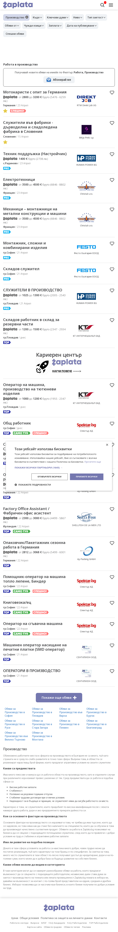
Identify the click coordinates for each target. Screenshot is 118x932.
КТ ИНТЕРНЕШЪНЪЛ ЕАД (86, 353)
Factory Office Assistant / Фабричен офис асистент (29, 531)
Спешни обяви (15, 33)
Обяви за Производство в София (15, 739)
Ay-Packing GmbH (86, 510)
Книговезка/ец (18, 624)
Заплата (58, 25)
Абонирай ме (62, 79)
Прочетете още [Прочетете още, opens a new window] (93, 461)
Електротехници (20, 190)
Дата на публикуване (86, 25)
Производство (15, 17)
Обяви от (11, 25)
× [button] (107, 444)
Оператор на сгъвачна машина (35, 645)
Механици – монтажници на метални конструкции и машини (32, 224)
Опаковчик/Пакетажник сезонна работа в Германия (31, 496)
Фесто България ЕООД (86, 269)
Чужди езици (35, 25)
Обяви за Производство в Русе (15, 751)
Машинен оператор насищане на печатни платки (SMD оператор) (34, 671)
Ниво (80, 17)
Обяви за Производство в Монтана (42, 763)
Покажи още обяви (59, 724)
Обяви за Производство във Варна (70, 739)
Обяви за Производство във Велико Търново (16, 763)
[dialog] (59, 466)
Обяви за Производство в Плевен (69, 751)
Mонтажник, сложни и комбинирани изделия (27, 262)
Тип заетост (100, 17)
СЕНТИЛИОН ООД (86, 681)
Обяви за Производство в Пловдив (42, 739)
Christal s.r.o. (86, 204)
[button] (59, 467)
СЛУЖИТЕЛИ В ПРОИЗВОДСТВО (35, 307)
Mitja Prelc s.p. (86, 142)
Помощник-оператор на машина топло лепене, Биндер (35, 600)
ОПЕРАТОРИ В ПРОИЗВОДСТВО (34, 697)
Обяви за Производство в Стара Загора (42, 751)
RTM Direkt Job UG (86, 107)
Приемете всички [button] (85, 476)
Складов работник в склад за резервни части (33, 339)
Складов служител (22, 285)
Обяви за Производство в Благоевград (96, 751)
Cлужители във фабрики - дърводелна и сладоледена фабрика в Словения (32, 132)
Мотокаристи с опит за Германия (26, 94)
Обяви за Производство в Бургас (96, 739)
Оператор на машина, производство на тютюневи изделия (32, 407)
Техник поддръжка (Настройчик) (23, 162)
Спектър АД (86, 607)
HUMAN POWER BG (86, 172)
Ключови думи (58, 17)
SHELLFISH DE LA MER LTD (86, 545)
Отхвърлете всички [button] (47, 476)
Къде (37, 17)
